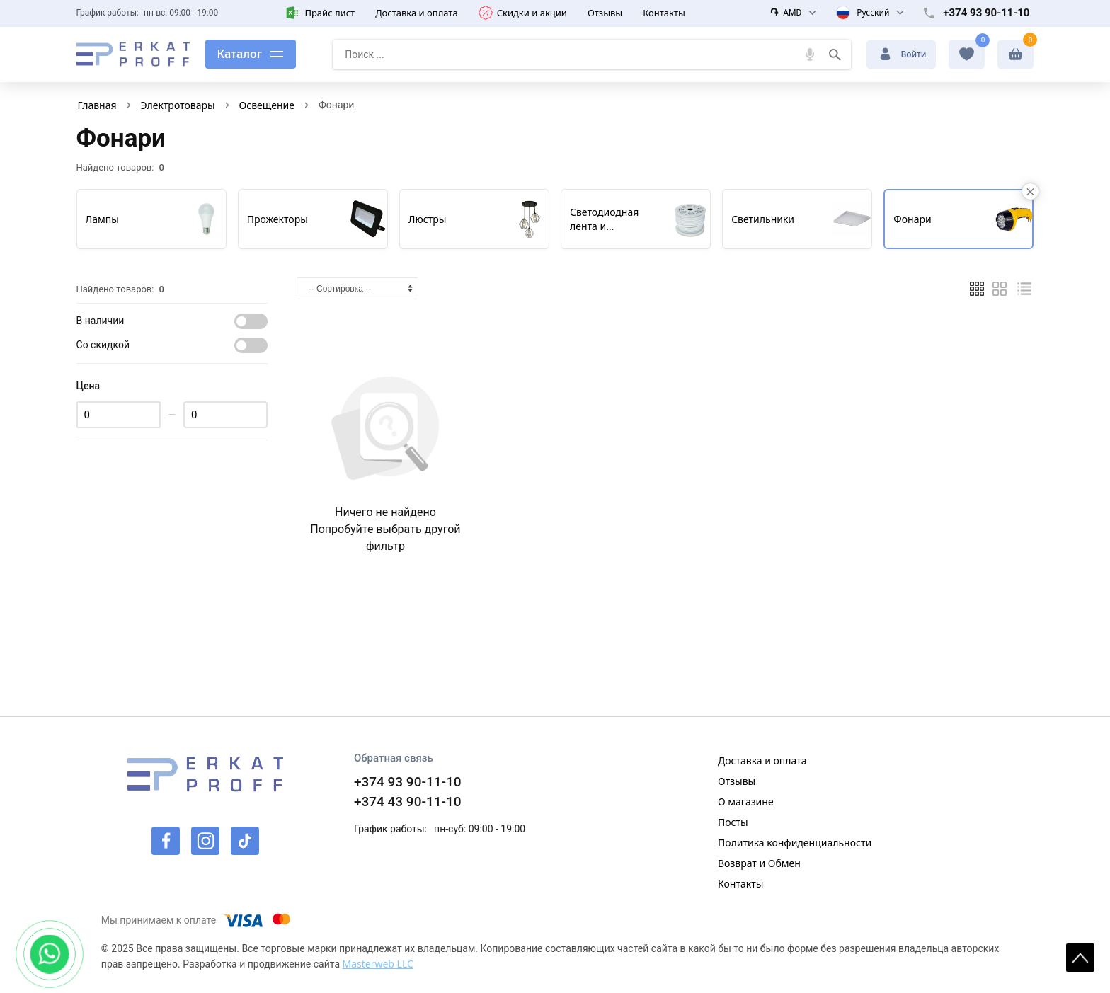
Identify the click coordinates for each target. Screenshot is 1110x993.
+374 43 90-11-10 (408, 801)
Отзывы (605, 12)
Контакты (664, 12)
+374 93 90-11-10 (986, 12)
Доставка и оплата (416, 12)
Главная (97, 105)
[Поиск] (835, 54)
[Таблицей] (999, 289)
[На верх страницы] (1080, 957)
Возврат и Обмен (759, 863)
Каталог (240, 54)
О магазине (746, 801)
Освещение (266, 105)
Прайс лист (320, 13)
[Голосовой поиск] (810, 54)
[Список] (1024, 289)
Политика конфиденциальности (794, 842)
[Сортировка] (357, 288)
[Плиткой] (977, 289)
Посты (733, 822)
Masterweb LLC (377, 963)
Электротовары (178, 105)
